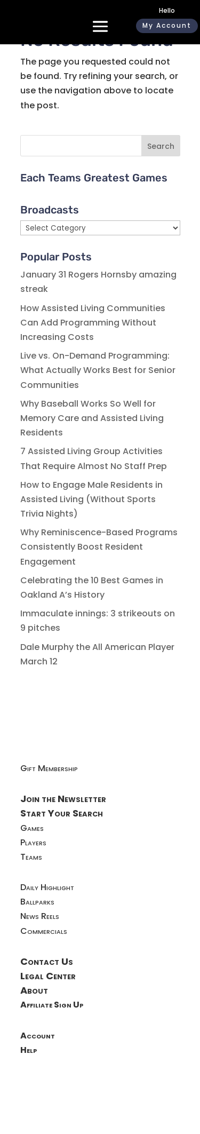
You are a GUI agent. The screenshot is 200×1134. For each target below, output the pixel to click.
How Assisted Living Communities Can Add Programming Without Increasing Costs (92, 322)
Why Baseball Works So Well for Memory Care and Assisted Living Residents (92, 418)
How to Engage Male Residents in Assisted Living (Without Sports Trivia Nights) (91, 499)
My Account (166, 25)
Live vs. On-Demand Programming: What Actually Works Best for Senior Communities (97, 370)
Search (160, 146)
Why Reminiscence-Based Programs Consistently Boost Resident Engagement (99, 546)
